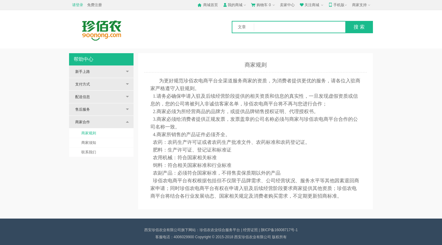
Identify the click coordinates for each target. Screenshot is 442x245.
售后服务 (82, 109)
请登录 (77, 5)
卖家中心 (287, 5)
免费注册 (94, 5)
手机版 (338, 5)
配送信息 (82, 97)
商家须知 (88, 142)
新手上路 (82, 71)
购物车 (263, 5)
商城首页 (207, 5)
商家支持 (361, 5)
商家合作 (82, 122)
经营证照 (250, 230)
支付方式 (82, 84)
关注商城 (312, 5)
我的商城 (235, 5)
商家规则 (88, 133)
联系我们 (88, 152)
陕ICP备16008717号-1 (279, 230)
